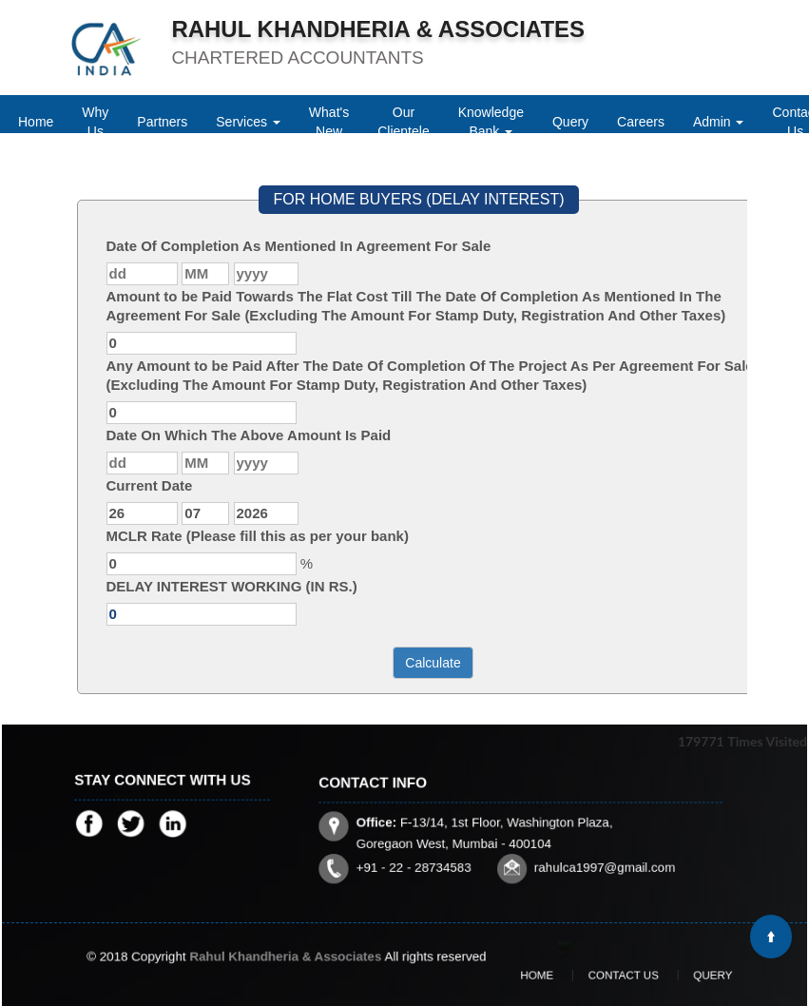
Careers (641, 121)
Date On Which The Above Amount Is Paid (249, 435)
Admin (718, 121)
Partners (162, 121)
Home (35, 121)
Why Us (95, 122)
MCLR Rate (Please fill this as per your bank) (257, 536)
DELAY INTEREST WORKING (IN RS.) (231, 586)
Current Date (149, 485)
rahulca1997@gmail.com (578, 853)
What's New (329, 122)
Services (248, 121)
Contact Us (619, 975)
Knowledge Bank (491, 122)
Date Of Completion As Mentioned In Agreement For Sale (298, 246)
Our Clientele (403, 122)
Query (570, 121)
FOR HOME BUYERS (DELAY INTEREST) (418, 199)
